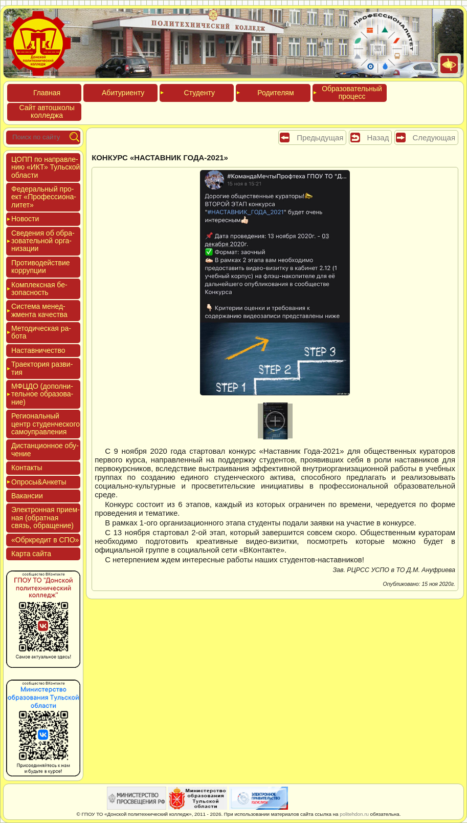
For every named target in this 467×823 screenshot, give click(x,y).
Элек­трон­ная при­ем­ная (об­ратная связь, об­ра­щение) (45, 517)
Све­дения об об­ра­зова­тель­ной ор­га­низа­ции (43, 241)
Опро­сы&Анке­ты (38, 482)
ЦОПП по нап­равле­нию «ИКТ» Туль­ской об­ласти (45, 167)
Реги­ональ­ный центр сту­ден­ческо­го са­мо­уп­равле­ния (45, 424)
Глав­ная (46, 93)
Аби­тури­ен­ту (123, 93)
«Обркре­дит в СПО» (45, 540)
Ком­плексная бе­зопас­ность (39, 289)
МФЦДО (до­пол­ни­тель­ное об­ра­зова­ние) (42, 394)
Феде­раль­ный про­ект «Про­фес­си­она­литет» (43, 197)
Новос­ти (25, 219)
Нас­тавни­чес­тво (38, 350)
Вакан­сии (27, 496)
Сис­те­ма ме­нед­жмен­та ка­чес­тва (39, 310)
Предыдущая (320, 137)
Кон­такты (26, 467)
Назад (378, 137)
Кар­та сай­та (31, 554)
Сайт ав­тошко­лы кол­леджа (46, 111)
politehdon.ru (354, 814)
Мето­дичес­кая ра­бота (41, 332)
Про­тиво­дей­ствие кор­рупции (40, 267)
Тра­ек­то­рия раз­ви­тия (42, 368)
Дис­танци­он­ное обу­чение (45, 449)
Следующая (434, 137)
